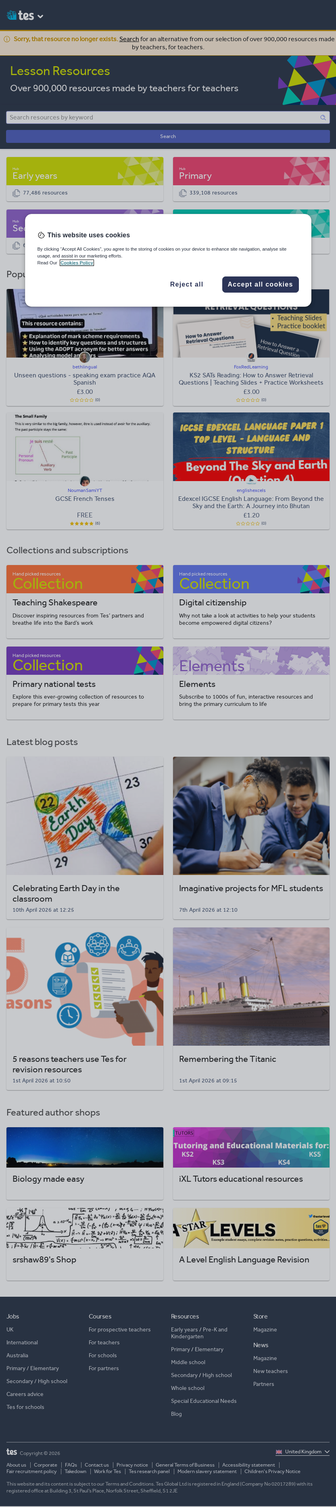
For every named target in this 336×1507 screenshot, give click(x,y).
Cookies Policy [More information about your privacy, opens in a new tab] (77, 262)
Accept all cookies (260, 284)
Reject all (187, 284)
